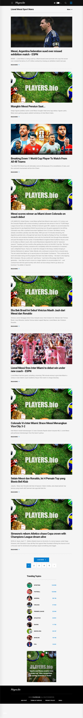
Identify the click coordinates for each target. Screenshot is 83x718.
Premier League (39, 625)
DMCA (60, 715)
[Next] (54, 580)
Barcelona (37, 645)
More (69, 9)
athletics (37, 632)
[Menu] (12, 3)
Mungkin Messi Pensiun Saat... (28, 109)
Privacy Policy (50, 715)
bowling (37, 652)
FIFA (35, 658)
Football (37, 606)
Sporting (37, 599)
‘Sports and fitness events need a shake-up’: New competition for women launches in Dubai (41, 687)
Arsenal (36, 612)
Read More (15, 66)
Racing (36, 639)
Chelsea (36, 619)
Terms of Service (36, 715)
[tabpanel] (41, 680)
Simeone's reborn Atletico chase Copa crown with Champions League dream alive (38, 549)
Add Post (24, 715)
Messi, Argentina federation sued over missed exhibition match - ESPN (36, 54)
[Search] (65, 3)
